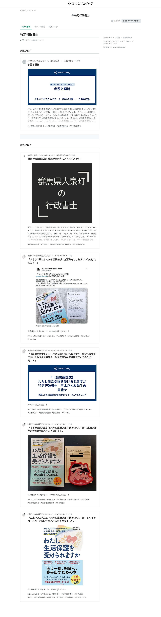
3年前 (70, 256)
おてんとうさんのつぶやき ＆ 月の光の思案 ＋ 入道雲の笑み (50, 61)
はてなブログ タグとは (111, 41)
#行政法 (68, 244)
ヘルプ (122, 41)
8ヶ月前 (77, 61)
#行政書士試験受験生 (65, 597)
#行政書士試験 (81, 597)
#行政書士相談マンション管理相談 (41, 126)
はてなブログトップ (110, 44)
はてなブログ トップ (28, 10)
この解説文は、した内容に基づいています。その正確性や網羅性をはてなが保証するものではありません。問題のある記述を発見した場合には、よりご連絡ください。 (32, 40)
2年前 (73, 155)
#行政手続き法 (79, 244)
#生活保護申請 (33, 503)
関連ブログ (53, 27)
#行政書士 (45, 244)
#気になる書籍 (33, 594)
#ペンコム (32, 339)
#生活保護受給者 (44, 409)
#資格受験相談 (62, 126)
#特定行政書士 (75, 126)
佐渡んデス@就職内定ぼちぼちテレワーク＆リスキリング (47, 256)
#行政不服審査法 (57, 244)
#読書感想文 (57, 409)
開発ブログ (130, 41)
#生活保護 (32, 409)
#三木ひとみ (62, 336)
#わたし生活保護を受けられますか (41, 336)
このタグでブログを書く (131, 21)
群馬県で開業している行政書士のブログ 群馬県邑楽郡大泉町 (49, 155)
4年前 (70, 514)
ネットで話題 (39, 27)
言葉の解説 (26, 27)
